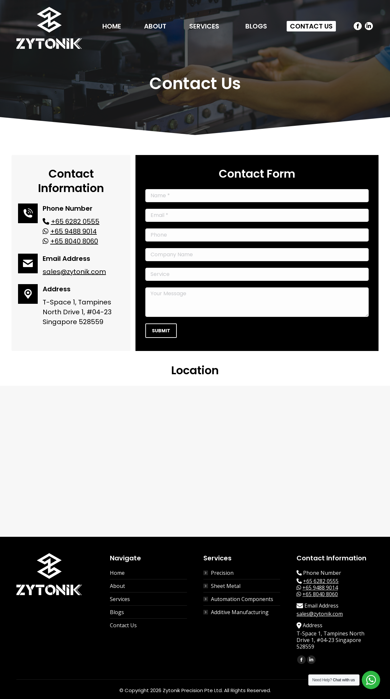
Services (120, 599)
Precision (222, 573)
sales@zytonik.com (74, 271)
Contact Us (123, 625)
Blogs (117, 612)
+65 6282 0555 (75, 221)
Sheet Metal (225, 586)
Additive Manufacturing (240, 612)
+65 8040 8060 (74, 241)
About (117, 586)
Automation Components (242, 599)
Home (117, 573)
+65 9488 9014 (73, 231)
